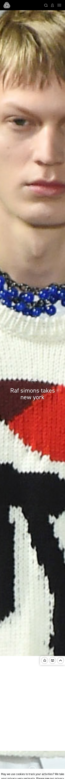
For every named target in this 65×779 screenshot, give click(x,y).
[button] (46, 5)
